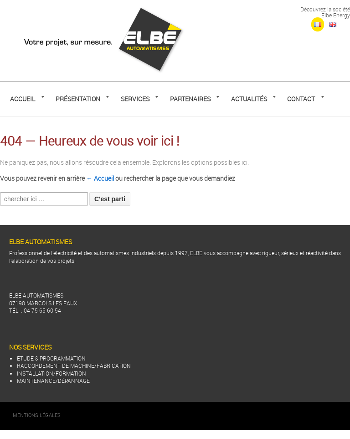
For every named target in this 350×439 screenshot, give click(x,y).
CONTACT (301, 98)
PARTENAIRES (190, 98)
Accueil (22, 98)
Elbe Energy (335, 15)
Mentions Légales (37, 415)
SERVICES (135, 98)
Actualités (249, 98)
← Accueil (100, 178)
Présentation (78, 98)
